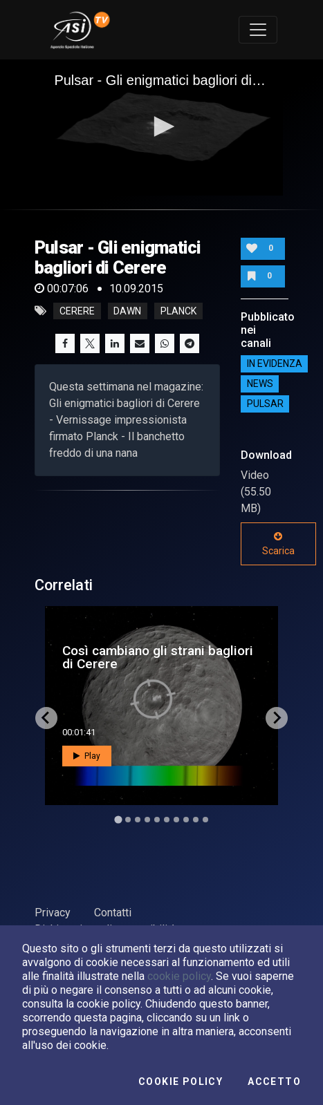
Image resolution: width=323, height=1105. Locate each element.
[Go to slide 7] (176, 819)
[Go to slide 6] (166, 819)
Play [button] (86, 756)
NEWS (260, 383)
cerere (77, 311)
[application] (161, 127)
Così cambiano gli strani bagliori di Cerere (157, 657)
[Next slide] (277, 718)
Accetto (274, 1081)
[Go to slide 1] (118, 819)
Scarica (278, 543)
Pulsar (265, 403)
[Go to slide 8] (186, 819)
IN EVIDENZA (274, 363)
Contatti (112, 912)
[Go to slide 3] (137, 819)
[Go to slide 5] (157, 819)
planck (178, 311)
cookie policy (179, 976)
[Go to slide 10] (205, 819)
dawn (127, 311)
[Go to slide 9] (196, 819)
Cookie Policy (180, 1081)
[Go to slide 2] (128, 819)
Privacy (53, 912)
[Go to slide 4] (147, 819)
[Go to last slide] (46, 718)
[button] (162, 126)
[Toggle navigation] (258, 30)
